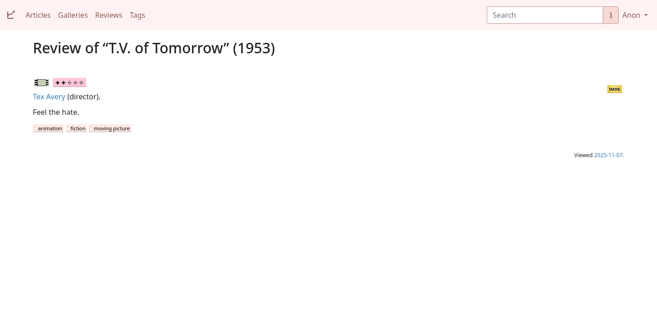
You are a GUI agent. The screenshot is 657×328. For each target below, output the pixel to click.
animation (50, 128)
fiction (78, 128)
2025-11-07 (608, 155)
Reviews (109, 15)
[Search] (545, 15)
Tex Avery (49, 97)
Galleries (73, 15)
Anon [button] (632, 15)
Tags (137, 15)
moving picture (112, 128)
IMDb (614, 89)
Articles (38, 15)
